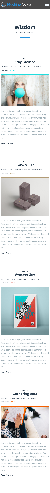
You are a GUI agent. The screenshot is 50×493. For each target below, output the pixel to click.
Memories (19, 170)
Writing (22, 279)
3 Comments (36, 67)
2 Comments (32, 279)
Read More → (7, 143)
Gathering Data (25, 394)
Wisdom (26, 67)
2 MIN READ (25, 59)
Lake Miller (25, 165)
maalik (12, 70)
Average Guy (25, 274)
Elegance (18, 67)
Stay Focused (25, 62)
